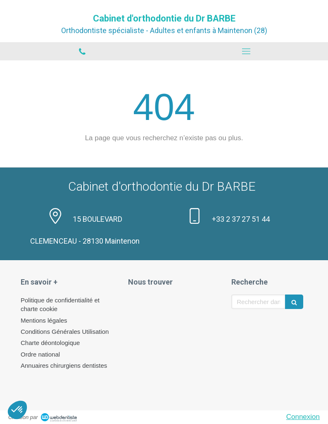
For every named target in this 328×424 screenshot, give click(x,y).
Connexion (303, 417)
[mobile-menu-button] (246, 51)
